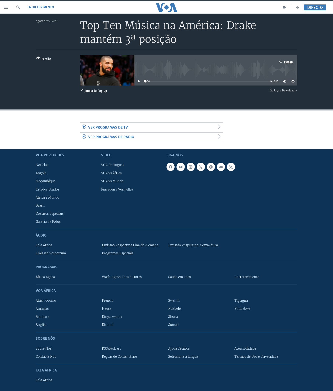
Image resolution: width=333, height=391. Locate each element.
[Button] (43, 59)
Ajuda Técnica (178, 348)
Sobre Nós (43, 348)
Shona (173, 317)
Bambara (42, 317)
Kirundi (108, 325)
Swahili (174, 301)
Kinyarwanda (112, 317)
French (107, 301)
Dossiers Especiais (49, 213)
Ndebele (174, 309)
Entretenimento (40, 7)
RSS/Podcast (111, 348)
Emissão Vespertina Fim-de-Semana (130, 245)
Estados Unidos (47, 189)
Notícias (42, 165)
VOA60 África (111, 173)
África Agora (45, 277)
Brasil (40, 205)
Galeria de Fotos (48, 221)
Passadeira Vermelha (117, 189)
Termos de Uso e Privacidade (256, 356)
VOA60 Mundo (112, 181)
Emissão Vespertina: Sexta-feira (193, 245)
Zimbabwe (242, 309)
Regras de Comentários (119, 356)
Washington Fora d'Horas (122, 277)
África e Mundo (47, 197)
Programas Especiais (117, 253)
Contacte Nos (46, 356)
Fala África (44, 245)
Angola (41, 173)
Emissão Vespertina (51, 253)
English (42, 325)
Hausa (106, 309)
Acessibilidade (245, 348)
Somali (173, 325)
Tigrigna (241, 301)
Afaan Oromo (46, 301)
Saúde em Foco (179, 277)
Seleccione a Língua (183, 356)
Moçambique (45, 181)
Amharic (42, 309)
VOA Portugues (112, 165)
